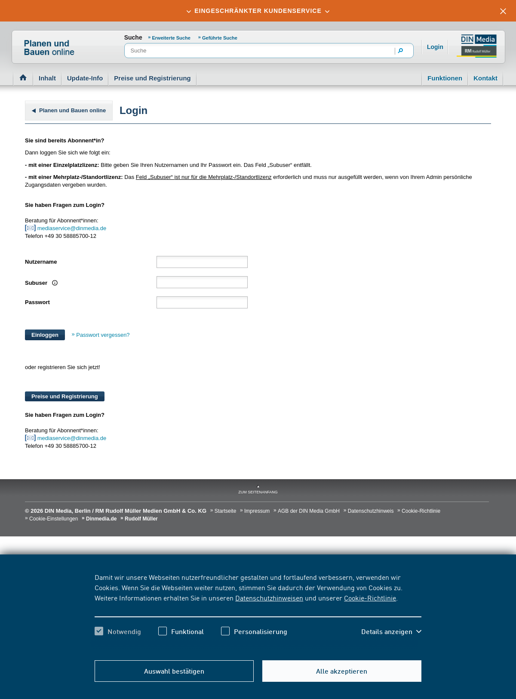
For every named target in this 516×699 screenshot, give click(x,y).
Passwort (37, 302)
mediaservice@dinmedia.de (72, 228)
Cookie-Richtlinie (370, 597)
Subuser (37, 283)
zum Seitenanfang (258, 492)
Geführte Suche (219, 37)
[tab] (258, 11)
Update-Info (85, 78)
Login (435, 46)
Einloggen (44, 335)
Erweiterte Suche (172, 37)
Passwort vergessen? (102, 335)
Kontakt (485, 78)
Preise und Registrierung (152, 78)
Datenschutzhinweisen (269, 597)
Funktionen (444, 78)
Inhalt (47, 78)
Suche (133, 37)
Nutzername (41, 262)
